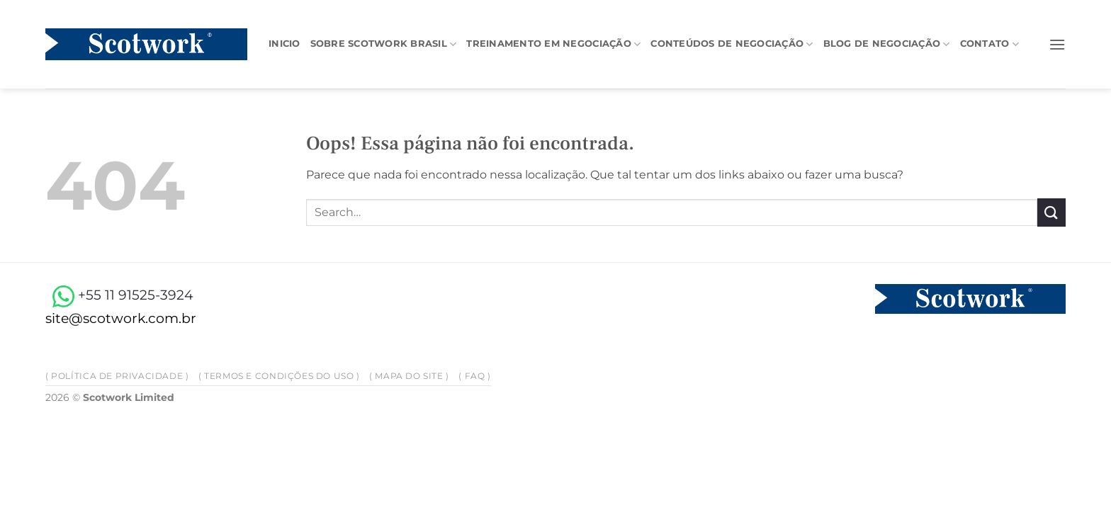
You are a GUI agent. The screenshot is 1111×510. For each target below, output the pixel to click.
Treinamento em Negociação (553, 44)
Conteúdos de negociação (731, 44)
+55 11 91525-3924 (119, 294)
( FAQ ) (474, 375)
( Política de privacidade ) (117, 375)
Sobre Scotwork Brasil (383, 44)
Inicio (284, 43)
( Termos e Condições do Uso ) (279, 375)
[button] (1057, 44)
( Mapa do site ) (409, 375)
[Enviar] (1051, 212)
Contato (989, 44)
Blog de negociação (886, 44)
